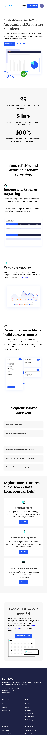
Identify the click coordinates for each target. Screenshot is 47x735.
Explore (23, 521)
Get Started (33, 6)
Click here (24, 277)
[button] (42, 6)
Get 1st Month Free (23, 635)
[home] (8, 6)
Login (24, 6)
